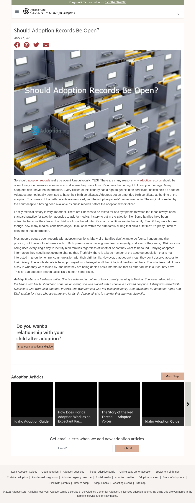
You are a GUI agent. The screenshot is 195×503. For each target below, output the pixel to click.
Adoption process (149, 477)
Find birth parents (60, 483)
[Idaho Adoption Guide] (32, 402)
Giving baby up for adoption (135, 471)
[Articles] (188, 404)
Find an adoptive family (102, 471)
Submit (127, 448)
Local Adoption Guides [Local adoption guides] (24, 471)
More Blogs (172, 376)
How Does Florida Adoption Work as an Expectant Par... (74, 416)
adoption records (39, 180)
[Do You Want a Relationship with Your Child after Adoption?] (98, 336)
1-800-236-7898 (115, 2)
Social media (103, 477)
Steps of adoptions (173, 477)
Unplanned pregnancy (45, 477)
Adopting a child (122, 483)
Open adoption (50, 471)
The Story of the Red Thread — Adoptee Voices (117, 416)
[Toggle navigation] (17, 11)
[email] (84, 448)
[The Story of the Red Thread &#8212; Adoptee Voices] (119, 402)
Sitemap (140, 483)
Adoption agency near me (77, 477)
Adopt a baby (101, 483)
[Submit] (177, 12)
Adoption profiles (124, 477)
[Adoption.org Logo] (49, 11)
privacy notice (109, 495)
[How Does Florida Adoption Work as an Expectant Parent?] (76, 402)
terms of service (86, 495)
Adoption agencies (73, 471)
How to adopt (81, 483)
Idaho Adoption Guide (31, 421)
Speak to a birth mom (167, 471)
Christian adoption (17, 477)
